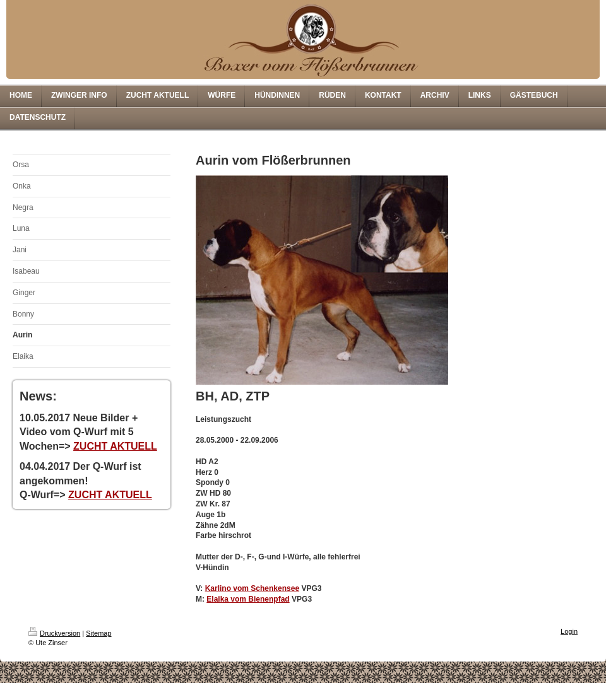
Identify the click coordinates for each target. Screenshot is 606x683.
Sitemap (98, 633)
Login (569, 631)
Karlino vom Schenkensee (252, 588)
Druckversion (54, 633)
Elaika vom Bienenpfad (247, 599)
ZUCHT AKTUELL (115, 446)
